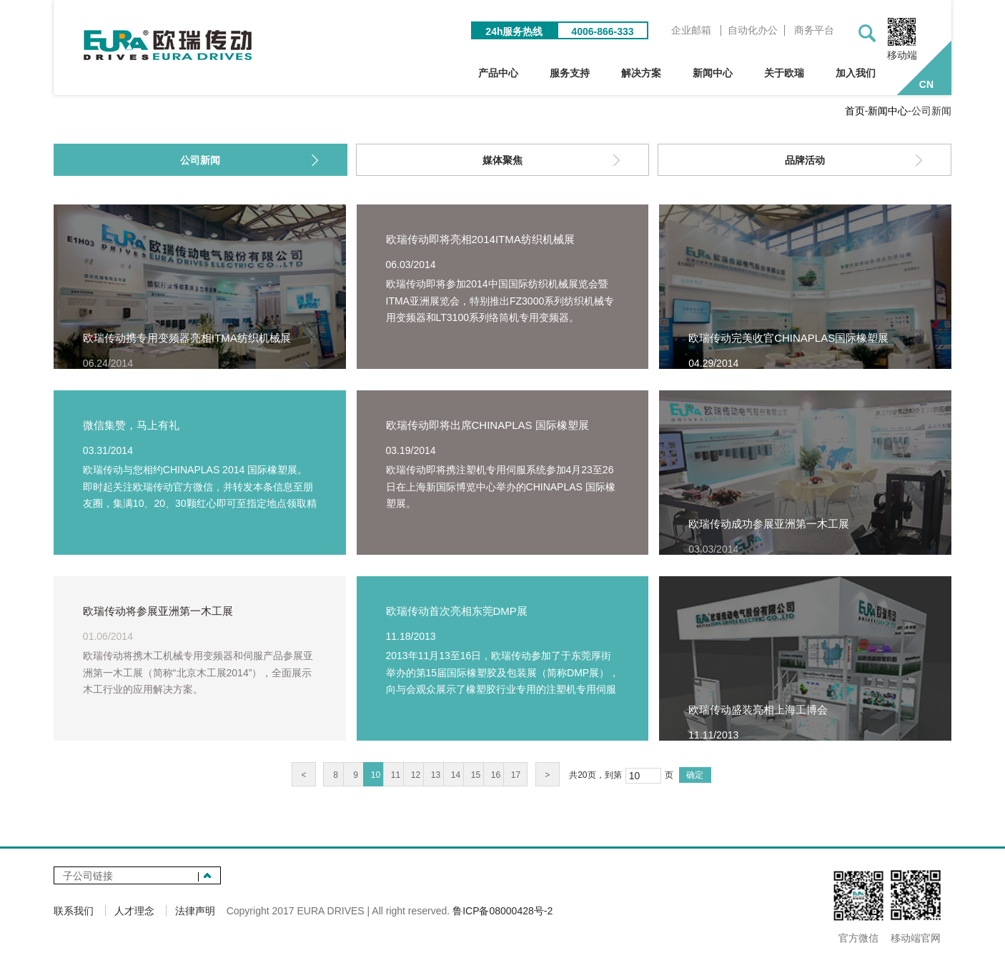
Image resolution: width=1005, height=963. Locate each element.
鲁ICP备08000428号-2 (502, 911)
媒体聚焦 (502, 160)
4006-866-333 (602, 31)
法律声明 (195, 911)
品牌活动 (805, 160)
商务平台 (814, 30)
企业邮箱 (691, 30)
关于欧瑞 (784, 73)
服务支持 (570, 73)
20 (582, 775)
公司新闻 (200, 160)
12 (415, 775)
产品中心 (498, 73)
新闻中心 (713, 73)
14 (455, 775)
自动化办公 (753, 30)
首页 (855, 111)
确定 (694, 775)
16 (495, 775)
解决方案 (641, 73)
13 (435, 775)
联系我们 (74, 911)
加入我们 (856, 73)
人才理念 (134, 911)
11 (395, 775)
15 (475, 775)
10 (375, 775)
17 (515, 775)
